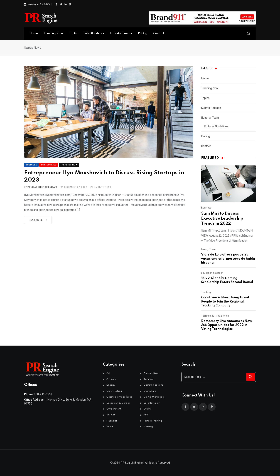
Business (206, 207)
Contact (158, 33)
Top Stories (222, 315)
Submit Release (94, 33)
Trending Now (53, 33)
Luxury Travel (208, 249)
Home (34, 33)
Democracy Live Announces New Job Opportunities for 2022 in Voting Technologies (226, 325)
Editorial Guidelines (216, 126)
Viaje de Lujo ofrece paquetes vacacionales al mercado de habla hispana (228, 258)
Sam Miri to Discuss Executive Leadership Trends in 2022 (222, 218)
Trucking (206, 292)
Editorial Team (119, 33)
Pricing (142, 33)
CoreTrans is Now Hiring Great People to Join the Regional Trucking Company (225, 301)
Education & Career (212, 272)
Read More (38, 220)
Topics (73, 33)
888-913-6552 (43, 394)
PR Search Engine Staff (42, 187)
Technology (207, 315)
